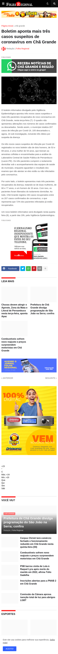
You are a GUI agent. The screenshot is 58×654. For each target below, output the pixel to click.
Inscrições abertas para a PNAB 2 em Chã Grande (38, 582)
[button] (3, 3)
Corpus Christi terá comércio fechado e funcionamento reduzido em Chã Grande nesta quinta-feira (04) (36, 542)
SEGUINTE (50, 378)
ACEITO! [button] (10, 649)
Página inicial (7, 26)
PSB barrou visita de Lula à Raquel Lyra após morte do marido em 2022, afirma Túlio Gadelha (35, 570)
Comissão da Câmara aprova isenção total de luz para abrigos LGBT (37, 597)
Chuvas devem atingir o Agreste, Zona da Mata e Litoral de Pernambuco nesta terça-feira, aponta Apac (14, 310)
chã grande (20, 26)
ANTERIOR (8, 378)
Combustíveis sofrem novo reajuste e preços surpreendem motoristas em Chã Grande (13, 345)
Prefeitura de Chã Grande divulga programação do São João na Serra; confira (42, 309)
